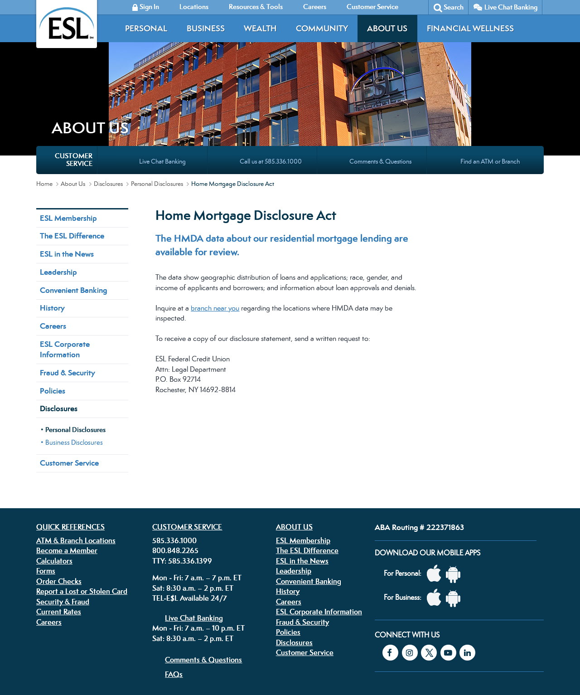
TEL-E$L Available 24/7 (189, 519)
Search (454, 7)
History (52, 228)
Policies (52, 311)
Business (206, 28)
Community (322, 28)
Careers (53, 247)
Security (248, 637)
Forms (45, 491)
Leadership (58, 193)
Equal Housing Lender (445, 643)
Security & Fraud (62, 522)
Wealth (260, 28)
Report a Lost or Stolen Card (81, 512)
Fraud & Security (67, 293)
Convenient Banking (73, 211)
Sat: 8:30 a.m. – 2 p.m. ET (192, 509)
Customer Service (69, 384)
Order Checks (59, 502)
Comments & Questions (203, 580)
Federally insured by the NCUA (423, 667)
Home (44, 104)
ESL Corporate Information (65, 270)
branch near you (215, 228)
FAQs (174, 595)
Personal (146, 28)
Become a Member (66, 471)
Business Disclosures (74, 363)
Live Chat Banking (510, 7)
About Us (387, 28)
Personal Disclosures (157, 104)
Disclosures (108, 104)
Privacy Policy (178, 637)
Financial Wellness (470, 28)
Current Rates (58, 532)
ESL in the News (67, 175)
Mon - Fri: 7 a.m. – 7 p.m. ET (197, 498)
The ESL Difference (72, 156)
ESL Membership (68, 139)
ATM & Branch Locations (76, 461)
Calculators (54, 481)
